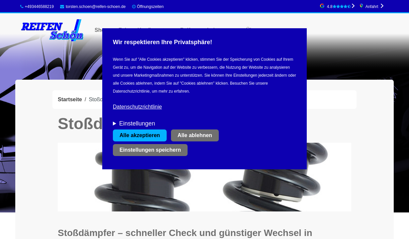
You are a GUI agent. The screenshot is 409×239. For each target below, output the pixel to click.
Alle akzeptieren (140, 135)
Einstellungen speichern (150, 150)
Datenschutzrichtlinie (137, 107)
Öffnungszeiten (150, 6)
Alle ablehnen (195, 135)
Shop (101, 30)
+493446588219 (37, 6)
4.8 (339, 6)
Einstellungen (137, 123)
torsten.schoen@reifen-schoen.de (92, 6)
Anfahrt (372, 6)
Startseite (70, 99)
